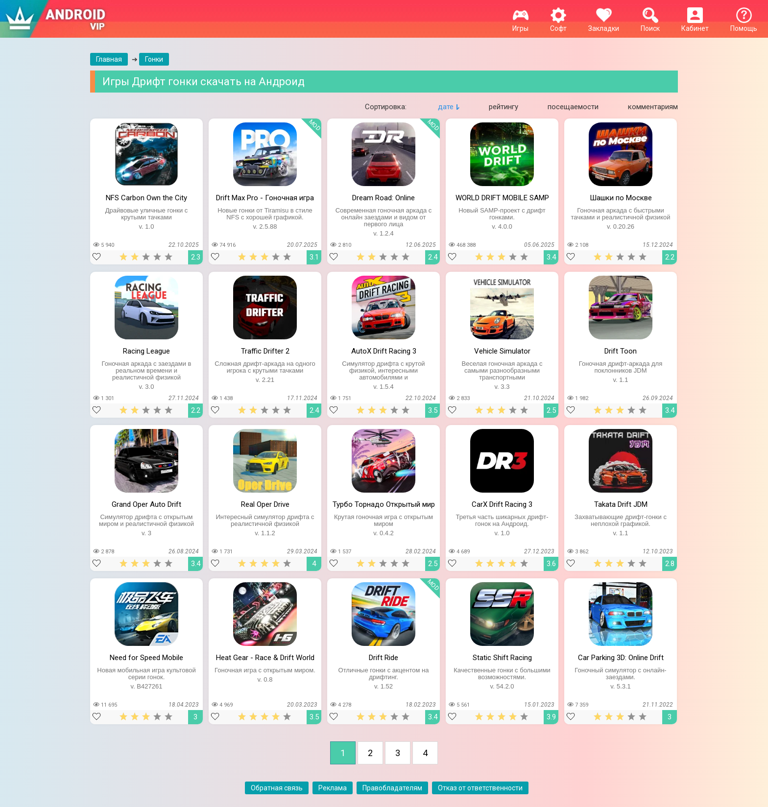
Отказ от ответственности (480, 788)
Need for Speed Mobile (146, 657)
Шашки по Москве (621, 197)
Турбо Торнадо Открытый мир (384, 504)
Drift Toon (620, 351)
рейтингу (503, 106)
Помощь (743, 24)
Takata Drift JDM (621, 504)
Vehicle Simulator (502, 351)
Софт (558, 24)
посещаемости (573, 106)
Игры (520, 24)
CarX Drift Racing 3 (502, 504)
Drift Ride (383, 657)
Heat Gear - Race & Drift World (265, 657)
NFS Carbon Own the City (146, 197)
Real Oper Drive (265, 504)
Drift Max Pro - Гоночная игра (265, 197)
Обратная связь (277, 788)
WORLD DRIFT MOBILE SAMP (502, 197)
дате (446, 106)
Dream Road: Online (383, 197)
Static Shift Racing (502, 657)
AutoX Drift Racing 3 (383, 351)
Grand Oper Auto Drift (146, 504)
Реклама (332, 788)
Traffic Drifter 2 (265, 351)
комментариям (653, 106)
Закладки (603, 24)
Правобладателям (392, 788)
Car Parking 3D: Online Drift (621, 657)
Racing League (146, 351)
